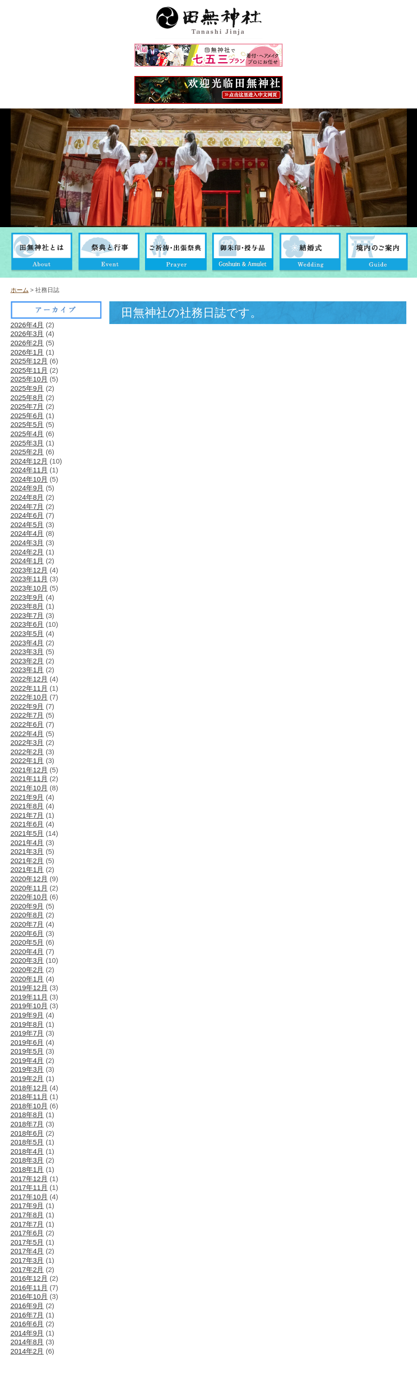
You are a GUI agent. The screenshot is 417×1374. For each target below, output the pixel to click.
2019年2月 (27, 1078)
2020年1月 (27, 979)
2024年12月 (29, 461)
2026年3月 (27, 333)
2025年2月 (27, 452)
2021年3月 (27, 851)
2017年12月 (29, 1179)
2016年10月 (29, 1296)
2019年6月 (27, 1042)
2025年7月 (27, 406)
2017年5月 (27, 1242)
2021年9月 (27, 797)
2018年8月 (27, 1115)
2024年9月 (27, 488)
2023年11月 (29, 579)
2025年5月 (27, 424)
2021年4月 (27, 842)
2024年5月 (27, 524)
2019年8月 (27, 1024)
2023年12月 (29, 570)
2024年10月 (29, 479)
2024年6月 (27, 515)
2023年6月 (27, 624)
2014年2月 (27, 1351)
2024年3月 (27, 543)
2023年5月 (27, 633)
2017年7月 (27, 1224)
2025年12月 (29, 361)
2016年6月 (27, 1324)
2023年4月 (27, 643)
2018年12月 (29, 1088)
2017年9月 (27, 1205)
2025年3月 (27, 443)
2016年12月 (29, 1278)
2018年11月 (29, 1096)
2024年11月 (29, 470)
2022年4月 (27, 734)
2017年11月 (29, 1187)
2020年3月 (27, 960)
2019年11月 (29, 997)
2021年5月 (27, 833)
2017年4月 (27, 1251)
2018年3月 (27, 1160)
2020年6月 (27, 933)
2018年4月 (27, 1151)
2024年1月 (27, 561)
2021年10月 (29, 788)
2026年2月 (27, 343)
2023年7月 (27, 615)
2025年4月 (27, 434)
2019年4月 (27, 1060)
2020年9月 (27, 906)
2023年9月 (27, 597)
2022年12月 (29, 679)
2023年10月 (29, 588)
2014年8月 (27, 1342)
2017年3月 (27, 1260)
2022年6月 (27, 724)
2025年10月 (29, 379)
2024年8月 (27, 497)
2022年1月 (27, 760)
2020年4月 (27, 951)
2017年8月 (27, 1215)
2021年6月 (27, 824)
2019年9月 (27, 1015)
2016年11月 (29, 1287)
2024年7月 (27, 506)
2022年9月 (27, 706)
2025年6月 (27, 416)
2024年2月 (27, 552)
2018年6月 (27, 1133)
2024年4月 (27, 533)
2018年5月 (27, 1142)
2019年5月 (27, 1051)
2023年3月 (27, 651)
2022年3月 (27, 742)
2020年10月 (29, 897)
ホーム (20, 289)
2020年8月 (27, 915)
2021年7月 (27, 815)
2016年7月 (27, 1315)
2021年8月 (27, 806)
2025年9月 (27, 388)
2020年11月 (29, 888)
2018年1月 (27, 1169)
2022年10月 (29, 697)
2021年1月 (27, 869)
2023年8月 (27, 606)
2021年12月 (29, 770)
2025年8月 (27, 397)
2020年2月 (27, 969)
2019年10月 (29, 1006)
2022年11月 (29, 688)
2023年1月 (27, 670)
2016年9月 (27, 1306)
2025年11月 (29, 370)
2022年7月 (27, 715)
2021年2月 (27, 861)
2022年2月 (27, 752)
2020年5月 (27, 942)
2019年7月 (27, 1033)
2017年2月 (27, 1269)
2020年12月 (29, 879)
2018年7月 (27, 1124)
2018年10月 (29, 1106)
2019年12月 (29, 988)
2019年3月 (27, 1069)
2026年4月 (27, 325)
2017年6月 (27, 1233)
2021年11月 (29, 778)
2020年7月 (27, 924)
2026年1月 (27, 352)
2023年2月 (27, 661)
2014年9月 (27, 1333)
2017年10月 (29, 1197)
